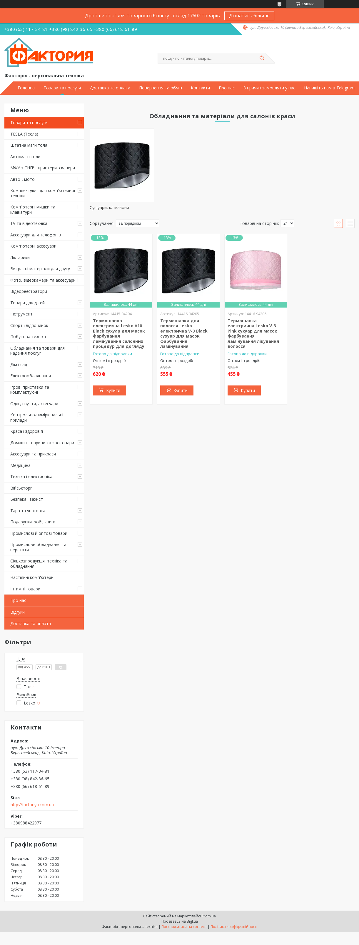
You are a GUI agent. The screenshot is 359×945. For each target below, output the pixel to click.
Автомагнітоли (25, 156)
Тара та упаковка (27, 510)
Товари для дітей (27, 302)
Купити (113, 390)
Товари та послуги (62, 88)
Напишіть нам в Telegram (329, 88)
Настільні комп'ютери (32, 577)
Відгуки (17, 612)
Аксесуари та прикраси (33, 454)
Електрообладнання (30, 375)
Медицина (20, 465)
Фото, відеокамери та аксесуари (43, 280)
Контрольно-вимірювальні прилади (36, 417)
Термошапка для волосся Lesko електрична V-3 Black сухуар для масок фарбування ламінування (184, 333)
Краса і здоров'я (26, 431)
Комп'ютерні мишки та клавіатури (32, 209)
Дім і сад (18, 364)
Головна (26, 88)
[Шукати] (262, 58)
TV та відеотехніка (28, 223)
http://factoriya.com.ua (32, 804)
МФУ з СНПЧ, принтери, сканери (42, 168)
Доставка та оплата (110, 88)
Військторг (21, 488)
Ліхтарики (20, 257)
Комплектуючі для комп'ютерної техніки (42, 193)
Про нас (227, 88)
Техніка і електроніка (31, 476)
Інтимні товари (25, 589)
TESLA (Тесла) (24, 134)
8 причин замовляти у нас (269, 88)
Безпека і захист (26, 499)
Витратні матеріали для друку (40, 268)
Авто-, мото (22, 179)
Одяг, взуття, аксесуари (34, 403)
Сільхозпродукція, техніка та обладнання (38, 563)
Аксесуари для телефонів (35, 235)
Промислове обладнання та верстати (38, 547)
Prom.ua (209, 916)
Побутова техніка (28, 336)
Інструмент (21, 314)
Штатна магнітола (28, 145)
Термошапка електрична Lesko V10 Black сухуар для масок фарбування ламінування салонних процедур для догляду (119, 333)
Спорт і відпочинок (29, 325)
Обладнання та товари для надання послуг (37, 350)
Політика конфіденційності (234, 926)
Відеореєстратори (28, 291)
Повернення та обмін (160, 88)
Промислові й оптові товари (38, 533)
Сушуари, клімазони (109, 207)
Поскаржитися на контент (184, 926)
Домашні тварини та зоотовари (42, 442)
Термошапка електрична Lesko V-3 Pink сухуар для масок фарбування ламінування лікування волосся (253, 333)
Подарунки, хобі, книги (33, 522)
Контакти (200, 88)
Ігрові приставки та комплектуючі (29, 389)
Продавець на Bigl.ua (179, 921)
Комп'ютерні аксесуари (33, 246)
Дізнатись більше (249, 15)
